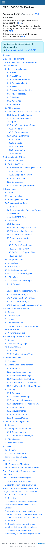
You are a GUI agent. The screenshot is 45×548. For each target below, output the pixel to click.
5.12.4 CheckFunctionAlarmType (21, 298)
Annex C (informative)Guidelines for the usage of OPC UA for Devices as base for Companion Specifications (21, 491)
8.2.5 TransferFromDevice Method (22, 382)
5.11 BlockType (11, 277)
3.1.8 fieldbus (13, 97)
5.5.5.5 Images (15, 256)
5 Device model (9, 189)
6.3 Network (10, 319)
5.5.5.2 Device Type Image (20, 245)
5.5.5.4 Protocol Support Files (22, 252)
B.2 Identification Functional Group (20, 485)
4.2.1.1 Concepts (16, 171)
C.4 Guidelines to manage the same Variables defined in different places (21, 525)
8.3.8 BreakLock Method (17, 418)
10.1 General (10, 450)
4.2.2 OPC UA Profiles (16, 178)
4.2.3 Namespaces (15, 182)
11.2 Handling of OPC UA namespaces (22, 467)
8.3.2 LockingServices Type (18, 396)
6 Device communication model (17, 308)
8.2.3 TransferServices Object (19, 375)
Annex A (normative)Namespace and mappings (19, 473)
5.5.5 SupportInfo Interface (19, 238)
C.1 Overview (10, 498)
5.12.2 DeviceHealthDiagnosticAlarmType (22, 289)
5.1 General (10, 192)
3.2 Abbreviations (12, 108)
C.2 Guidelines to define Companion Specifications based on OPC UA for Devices (21, 504)
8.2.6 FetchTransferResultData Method (24, 386)
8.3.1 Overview (13, 393)
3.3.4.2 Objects (15, 143)
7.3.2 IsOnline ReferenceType (20, 354)
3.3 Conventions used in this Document (22, 111)
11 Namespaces (10, 460)
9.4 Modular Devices (14, 442)
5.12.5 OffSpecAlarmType (18, 301)
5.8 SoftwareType (12, 266)
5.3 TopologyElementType (16, 199)
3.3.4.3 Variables (16, 146)
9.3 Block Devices (12, 439)
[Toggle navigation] (3, 2)
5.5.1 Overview (13, 224)
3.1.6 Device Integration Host (20, 90)
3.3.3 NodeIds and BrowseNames (21, 125)
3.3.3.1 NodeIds (16, 128)
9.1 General (10, 425)
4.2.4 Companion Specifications (21, 185)
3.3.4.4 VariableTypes (18, 150)
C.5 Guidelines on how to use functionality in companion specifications (23, 532)
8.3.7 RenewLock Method (18, 414)
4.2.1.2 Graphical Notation (20, 174)
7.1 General (10, 340)
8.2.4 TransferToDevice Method (20, 379)
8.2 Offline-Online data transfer (19, 364)
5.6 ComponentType (14, 259)
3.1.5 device (12, 86)
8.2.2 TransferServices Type (19, 372)
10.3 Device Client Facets (16, 457)
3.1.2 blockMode (14, 76)
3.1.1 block (11, 72)
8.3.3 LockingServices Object (19, 400)
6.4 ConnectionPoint (14, 322)
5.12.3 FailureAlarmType (17, 294)
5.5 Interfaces (11, 220)
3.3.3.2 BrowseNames (18, 132)
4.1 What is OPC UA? (14, 160)
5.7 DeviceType (11, 263)
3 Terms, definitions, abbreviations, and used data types (20, 64)
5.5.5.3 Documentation (19, 248)
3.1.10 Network (13, 104)
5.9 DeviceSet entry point (16, 270)
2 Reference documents (13, 58)
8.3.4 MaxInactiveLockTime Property (23, 403)
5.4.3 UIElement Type (16, 216)
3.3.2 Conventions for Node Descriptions (19, 120)
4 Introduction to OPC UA (14, 157)
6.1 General (10, 312)
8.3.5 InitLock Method (16, 407)
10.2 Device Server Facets (16, 453)
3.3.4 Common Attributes (18, 136)
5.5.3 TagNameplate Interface (20, 231)
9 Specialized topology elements (17, 421)
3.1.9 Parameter (14, 101)
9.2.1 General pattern (16, 432)
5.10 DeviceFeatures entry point (19, 273)
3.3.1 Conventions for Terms (19, 115)
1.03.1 (36, 14)
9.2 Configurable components (18, 428)
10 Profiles (7, 446)
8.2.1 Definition (13, 368)
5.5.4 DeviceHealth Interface (19, 234)
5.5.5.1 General (15, 241)
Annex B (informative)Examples (17, 477)
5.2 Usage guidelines (14, 196)
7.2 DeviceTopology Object (16, 343)
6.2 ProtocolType (12, 315)
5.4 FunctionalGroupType (16, 203)
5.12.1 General (13, 284)
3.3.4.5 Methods (16, 153)
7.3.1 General (13, 350)
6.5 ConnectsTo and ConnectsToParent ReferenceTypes (22, 328)
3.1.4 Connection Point (17, 83)
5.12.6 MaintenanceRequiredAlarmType (24, 305)
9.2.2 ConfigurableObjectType (20, 435)
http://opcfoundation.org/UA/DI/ (21, 50)
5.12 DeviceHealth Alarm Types (18, 280)
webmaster (40, 544)
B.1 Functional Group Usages (18, 481)
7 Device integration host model (17, 336)
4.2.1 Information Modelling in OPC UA (24, 167)
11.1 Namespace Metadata (17, 464)
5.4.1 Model (12, 206)
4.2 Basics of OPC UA (14, 164)
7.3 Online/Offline (13, 347)
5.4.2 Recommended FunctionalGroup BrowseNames (24, 212)
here (20, 23)
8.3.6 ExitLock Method (16, 411)
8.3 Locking (10, 389)
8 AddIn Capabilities (12, 357)
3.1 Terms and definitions (16, 69)
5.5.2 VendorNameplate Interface (21, 227)
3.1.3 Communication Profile (19, 79)
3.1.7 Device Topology (16, 93)
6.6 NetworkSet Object (15, 333)
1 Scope (6, 55)
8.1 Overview (10, 361)
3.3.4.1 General (15, 139)
